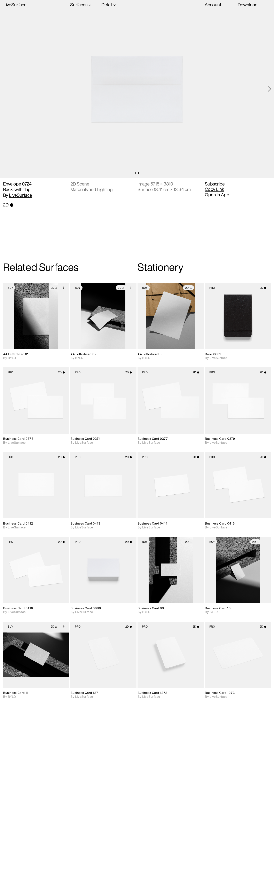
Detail (106, 5)
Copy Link (214, 189)
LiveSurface (14, 5)
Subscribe (215, 184)
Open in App (217, 194)
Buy (10, 288)
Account (213, 4)
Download (248, 4)
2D (54, 288)
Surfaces (78, 5)
